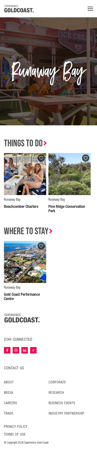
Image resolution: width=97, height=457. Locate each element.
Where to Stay (26, 231)
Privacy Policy (15, 427)
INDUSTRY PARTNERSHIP (66, 413)
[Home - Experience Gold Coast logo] (19, 8)
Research (56, 393)
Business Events (62, 403)
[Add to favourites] (41, 158)
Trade (9, 413)
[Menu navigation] (90, 8)
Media (8, 393)
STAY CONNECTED (18, 340)
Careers (10, 403)
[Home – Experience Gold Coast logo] (22, 318)
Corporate (57, 382)
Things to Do (23, 143)
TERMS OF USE (15, 434)
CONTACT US (14, 368)
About (9, 382)
